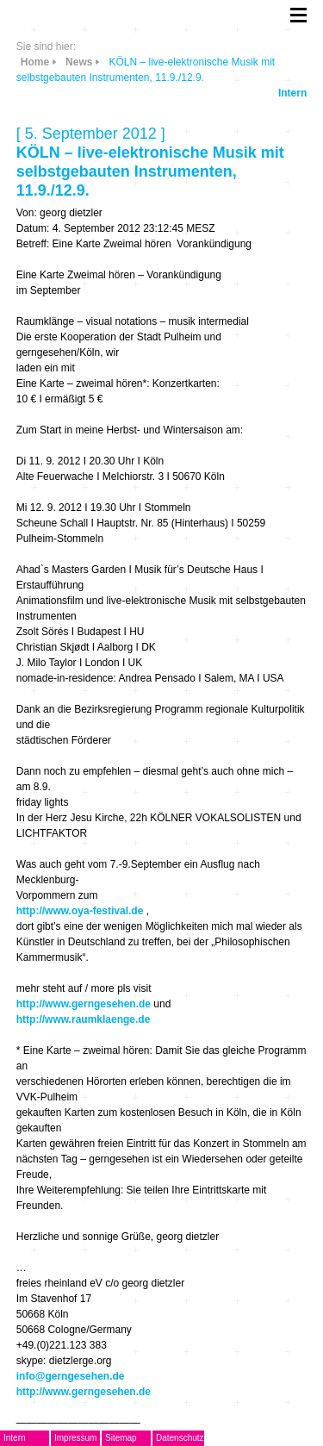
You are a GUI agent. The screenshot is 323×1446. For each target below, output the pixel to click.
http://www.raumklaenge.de (83, 1019)
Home (35, 62)
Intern (292, 93)
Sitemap (121, 1438)
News (78, 62)
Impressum (75, 1438)
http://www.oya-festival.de (80, 911)
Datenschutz (180, 1438)
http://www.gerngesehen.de (83, 1004)
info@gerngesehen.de (70, 1376)
